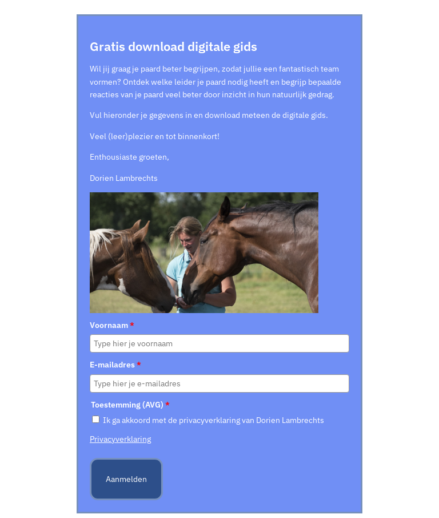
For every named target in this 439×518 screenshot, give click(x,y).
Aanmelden (126, 479)
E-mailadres (115, 364)
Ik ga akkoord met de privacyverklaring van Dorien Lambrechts (213, 420)
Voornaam (112, 325)
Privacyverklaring (120, 439)
